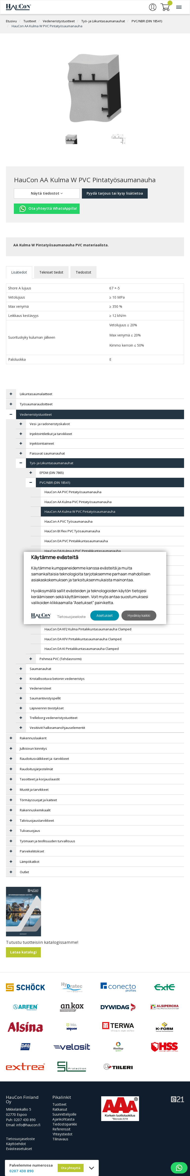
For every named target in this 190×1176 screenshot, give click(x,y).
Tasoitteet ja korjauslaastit (40, 779)
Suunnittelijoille (64, 1114)
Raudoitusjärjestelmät (36, 769)
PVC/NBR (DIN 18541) (147, 21)
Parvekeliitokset (32, 851)
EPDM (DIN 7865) (52, 472)
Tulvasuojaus (30, 830)
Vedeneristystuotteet (59, 21)
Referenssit (61, 1129)
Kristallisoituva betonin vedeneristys (57, 678)
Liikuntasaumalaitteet (36, 394)
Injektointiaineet (42, 443)
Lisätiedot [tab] (19, 272)
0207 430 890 (25, 1119)
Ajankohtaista (63, 1119)
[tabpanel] (71, 139)
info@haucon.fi (28, 1125)
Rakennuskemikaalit (35, 810)
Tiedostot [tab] (83, 272)
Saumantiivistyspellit (45, 698)
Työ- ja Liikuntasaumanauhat (103, 21)
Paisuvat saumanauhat (47, 453)
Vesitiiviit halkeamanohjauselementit (57, 727)
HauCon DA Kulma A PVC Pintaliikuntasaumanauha (83, 551)
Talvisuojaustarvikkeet (37, 820)
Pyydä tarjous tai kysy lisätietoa (115, 193)
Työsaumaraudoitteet (36, 404)
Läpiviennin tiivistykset (47, 708)
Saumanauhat (40, 668)
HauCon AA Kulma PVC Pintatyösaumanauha (78, 502)
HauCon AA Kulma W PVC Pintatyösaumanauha (47, 26)
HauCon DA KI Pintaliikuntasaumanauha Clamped (82, 648)
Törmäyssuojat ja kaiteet (38, 800)
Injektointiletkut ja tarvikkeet (51, 434)
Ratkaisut (59, 1109)
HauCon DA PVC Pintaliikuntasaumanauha (76, 541)
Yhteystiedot (62, 1134)
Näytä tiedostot (47, 193)
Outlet (24, 872)
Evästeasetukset (19, 1148)
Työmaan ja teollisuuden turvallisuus (47, 841)
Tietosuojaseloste (20, 1138)
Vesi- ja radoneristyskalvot (50, 424)
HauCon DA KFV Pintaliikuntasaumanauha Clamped (83, 639)
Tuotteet (30, 21)
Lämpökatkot (29, 861)
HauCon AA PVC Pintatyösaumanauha (73, 492)
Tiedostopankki (64, 1124)
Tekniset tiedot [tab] (51, 272)
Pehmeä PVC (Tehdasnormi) (60, 659)
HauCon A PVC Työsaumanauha (69, 521)
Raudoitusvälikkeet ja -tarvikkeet (44, 758)
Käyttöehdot (16, 1143)
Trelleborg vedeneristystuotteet (53, 718)
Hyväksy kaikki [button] (139, 615)
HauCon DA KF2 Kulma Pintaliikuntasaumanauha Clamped (88, 629)
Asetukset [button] (104, 615)
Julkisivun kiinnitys (33, 748)
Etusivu (11, 21)
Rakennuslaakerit (33, 738)
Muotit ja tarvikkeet (34, 789)
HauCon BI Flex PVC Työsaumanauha (72, 531)
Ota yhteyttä (70, 1168)
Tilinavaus (60, 1139)
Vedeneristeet (40, 688)
